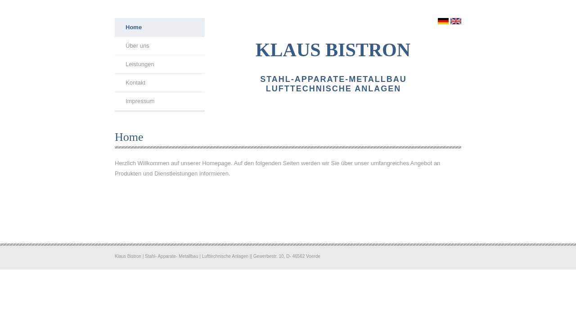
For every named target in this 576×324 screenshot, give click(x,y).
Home (134, 27)
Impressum (140, 101)
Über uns (137, 45)
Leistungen (140, 64)
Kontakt (135, 82)
